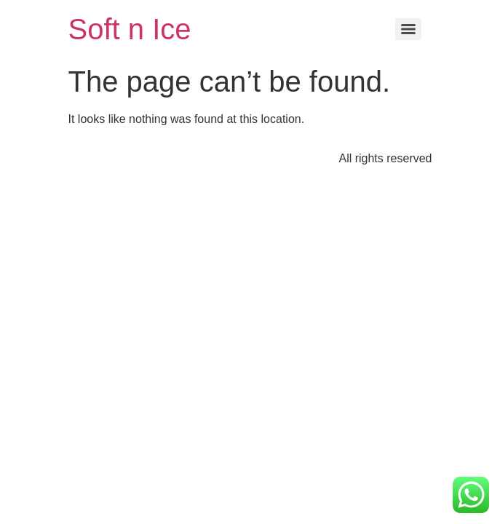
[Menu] (408, 29)
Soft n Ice (129, 29)
